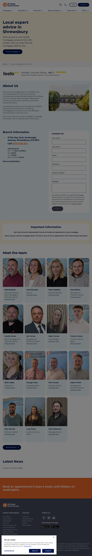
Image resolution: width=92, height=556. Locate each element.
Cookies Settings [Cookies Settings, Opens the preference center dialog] (9, 550)
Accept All (48, 550)
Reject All (35, 550)
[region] (29, 545)
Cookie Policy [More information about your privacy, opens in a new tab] (27, 546)
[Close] (54, 537)
